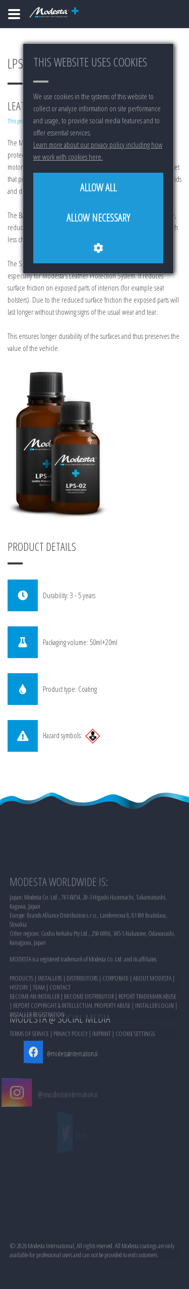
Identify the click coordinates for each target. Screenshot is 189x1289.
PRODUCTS (21, 1011)
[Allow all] (98, 188)
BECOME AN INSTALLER (34, 1029)
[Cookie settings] (98, 248)
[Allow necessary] (98, 218)
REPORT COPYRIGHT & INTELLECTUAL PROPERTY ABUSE (72, 1038)
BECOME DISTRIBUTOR (89, 1029)
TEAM (39, 1020)
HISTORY (19, 1020)
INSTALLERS (50, 1011)
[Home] (14, 14)
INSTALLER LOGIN (154, 1038)
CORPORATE (115, 1011)
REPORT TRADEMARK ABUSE (147, 1029)
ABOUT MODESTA (152, 1011)
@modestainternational (69, 1053)
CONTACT (60, 1020)
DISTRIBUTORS (82, 1011)
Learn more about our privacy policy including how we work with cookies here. (97, 150)
